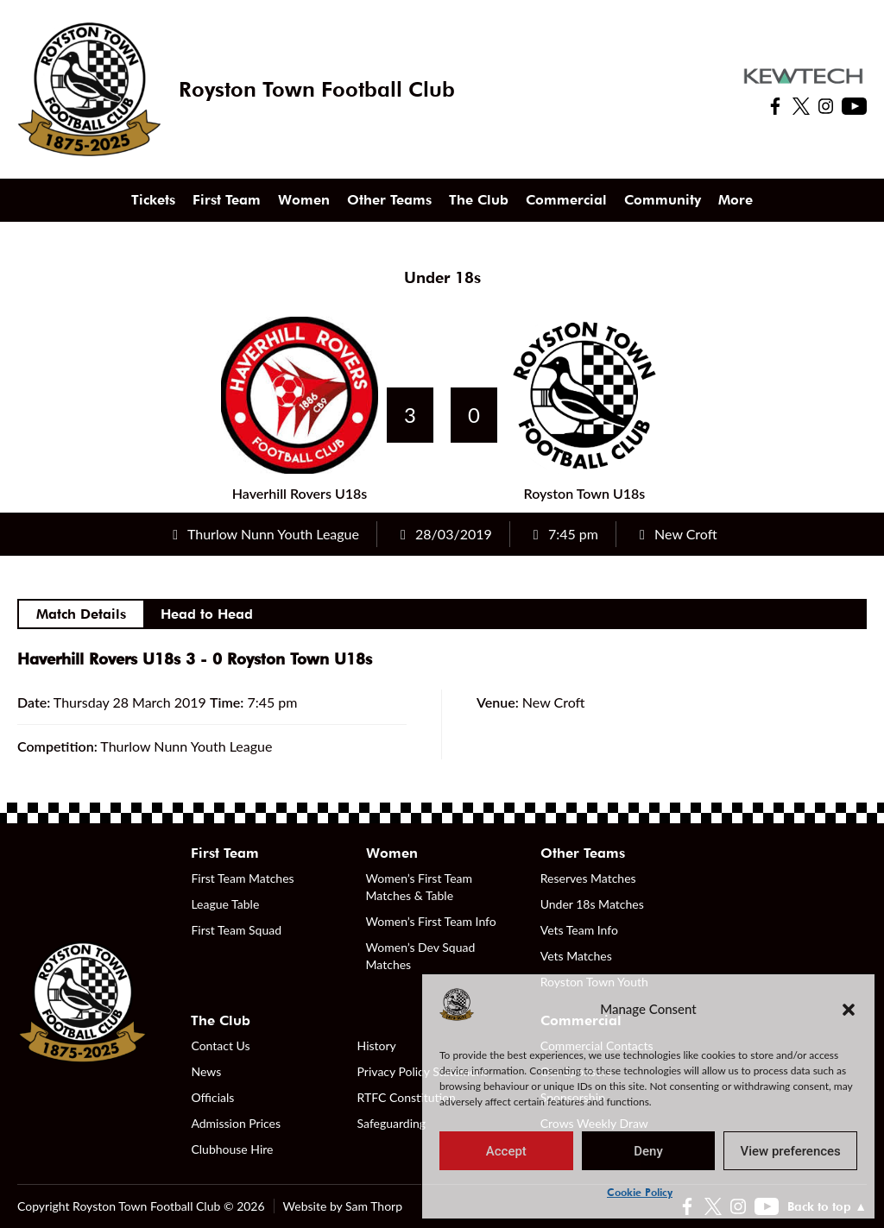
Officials (212, 1097)
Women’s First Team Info (431, 921)
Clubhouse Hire (232, 1149)
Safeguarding (391, 1123)
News (206, 1071)
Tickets (153, 200)
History (376, 1045)
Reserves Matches (588, 878)
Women (304, 200)
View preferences (791, 1151)
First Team (227, 200)
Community (662, 200)
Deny (648, 1151)
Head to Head (207, 614)
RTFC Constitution (406, 1097)
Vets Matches (576, 955)
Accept (506, 1151)
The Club (478, 200)
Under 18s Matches (592, 904)
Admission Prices (236, 1123)
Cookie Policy (639, 1192)
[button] (848, 1008)
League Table (225, 904)
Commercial (566, 200)
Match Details (81, 614)
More (735, 200)
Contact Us (220, 1045)
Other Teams (389, 200)
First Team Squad (236, 930)
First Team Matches (242, 878)
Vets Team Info (579, 930)
